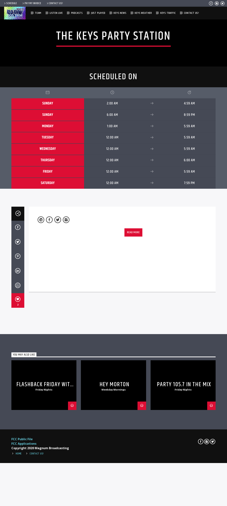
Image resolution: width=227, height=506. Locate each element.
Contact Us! (54, 3)
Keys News (120, 13)
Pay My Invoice (31, 3)
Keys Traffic (168, 13)
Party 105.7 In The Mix (184, 498)
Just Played (98, 13)
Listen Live (56, 13)
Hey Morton (114, 498)
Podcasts (77, 13)
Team (38, 13)
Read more (133, 346)
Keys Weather (143, 13)
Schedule (10, 3)
